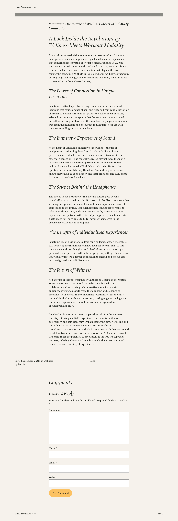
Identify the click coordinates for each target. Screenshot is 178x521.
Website (53, 477)
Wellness (48, 360)
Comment (55, 410)
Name (53, 448)
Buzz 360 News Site (25, 7)
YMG (160, 513)
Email (53, 462)
